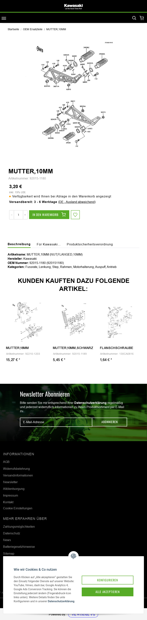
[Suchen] (134, 18)
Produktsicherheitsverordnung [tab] (90, 244)
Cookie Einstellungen (17, 508)
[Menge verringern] (11, 214)
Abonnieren (109, 422)
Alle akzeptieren (106, 589)
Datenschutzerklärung (90, 403)
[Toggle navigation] (4, 18)
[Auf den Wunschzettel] (75, 214)
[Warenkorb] (142, 18)
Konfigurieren (106, 576)
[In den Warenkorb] (49, 214)
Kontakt (8, 502)
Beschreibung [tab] (19, 244)
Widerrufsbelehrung (16, 468)
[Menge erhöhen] (25, 214)
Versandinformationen (18, 475)
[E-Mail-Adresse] (56, 422)
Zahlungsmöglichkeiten (19, 526)
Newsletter (10, 482)
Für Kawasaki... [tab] (49, 244)
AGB (6, 461)
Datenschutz (11, 533)
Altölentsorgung (13, 488)
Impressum (10, 495)
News (7, 540)
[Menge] (18, 214)
